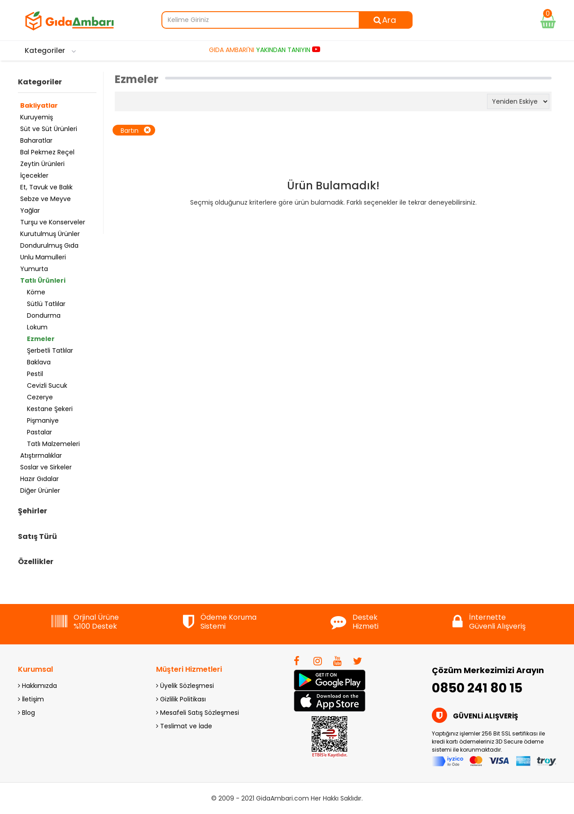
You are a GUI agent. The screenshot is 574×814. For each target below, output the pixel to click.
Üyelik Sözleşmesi (185, 685)
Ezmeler (41, 338)
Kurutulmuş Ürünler (50, 233)
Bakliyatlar (39, 105)
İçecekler (34, 175)
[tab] (57, 84)
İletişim (31, 699)
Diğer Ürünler (40, 490)
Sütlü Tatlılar (46, 303)
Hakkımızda (37, 685)
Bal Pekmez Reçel (47, 152)
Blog (26, 712)
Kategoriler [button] (40, 82)
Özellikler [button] (35, 562)
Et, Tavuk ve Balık (46, 187)
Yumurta (34, 268)
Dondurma (44, 315)
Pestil (35, 373)
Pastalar (39, 432)
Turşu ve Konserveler (52, 222)
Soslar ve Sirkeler (46, 467)
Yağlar (30, 210)
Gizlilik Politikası (181, 699)
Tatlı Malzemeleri (53, 443)
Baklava (39, 362)
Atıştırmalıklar (41, 455)
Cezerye (40, 397)
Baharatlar (36, 140)
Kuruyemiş (36, 117)
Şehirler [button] (32, 511)
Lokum (37, 327)
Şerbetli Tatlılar (50, 350)
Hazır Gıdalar (39, 478)
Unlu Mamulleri (43, 257)
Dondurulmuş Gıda (49, 245)
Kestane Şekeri (50, 408)
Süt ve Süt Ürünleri (48, 128)
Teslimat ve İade (184, 726)
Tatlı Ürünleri (42, 280)
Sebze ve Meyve (45, 198)
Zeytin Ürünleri (42, 163)
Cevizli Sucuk (47, 385)
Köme (36, 292)
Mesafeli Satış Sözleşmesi (197, 712)
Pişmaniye (43, 420)
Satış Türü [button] (37, 537)
